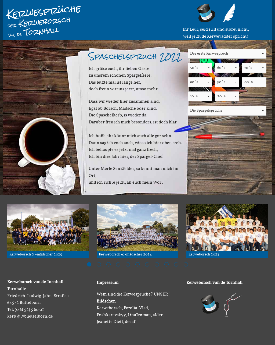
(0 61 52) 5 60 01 (29, 310)
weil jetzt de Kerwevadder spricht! (216, 36)
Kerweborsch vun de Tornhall (214, 283)
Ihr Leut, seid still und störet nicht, (216, 29)
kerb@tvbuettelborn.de (30, 316)
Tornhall (34, 31)
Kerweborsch (39, 22)
